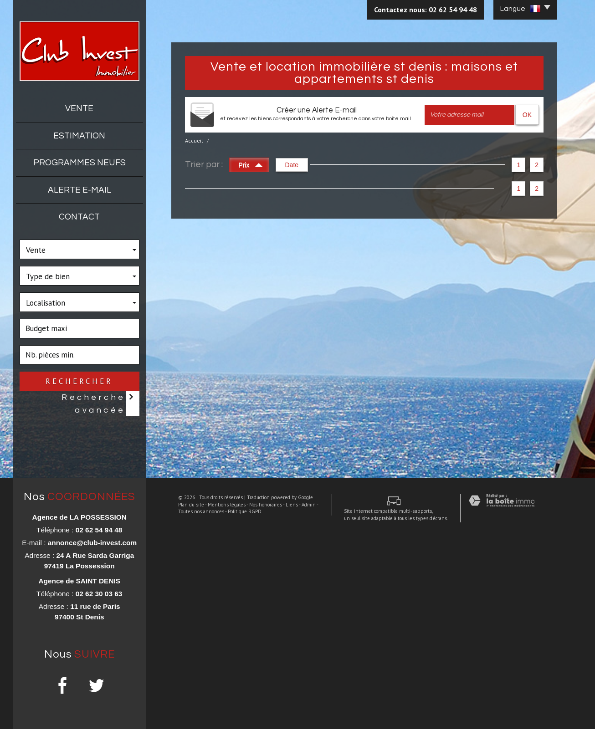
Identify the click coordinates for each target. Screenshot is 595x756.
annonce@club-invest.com (92, 569)
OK (527, 114)
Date (292, 165)
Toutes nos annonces (194, 739)
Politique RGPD (238, 739)
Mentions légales (220, 731)
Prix (251, 164)
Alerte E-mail (79, 189)
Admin (302, 731)
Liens (285, 731)
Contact (79, 216)
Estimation (79, 135)
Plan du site (184, 731)
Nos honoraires (258, 731)
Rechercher (79, 381)
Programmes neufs (79, 162)
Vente (79, 108)
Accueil (194, 140)
